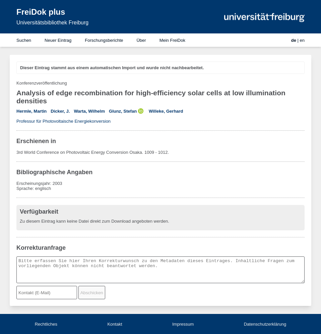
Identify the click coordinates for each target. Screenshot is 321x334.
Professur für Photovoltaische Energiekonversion (63, 121)
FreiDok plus (40, 11)
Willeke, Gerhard (166, 111)
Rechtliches (46, 324)
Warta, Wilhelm (89, 111)
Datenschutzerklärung (265, 324)
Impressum (183, 324)
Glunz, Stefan (123, 111)
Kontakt (114, 324)
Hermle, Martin (31, 111)
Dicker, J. (60, 111)
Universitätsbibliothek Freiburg (52, 22)
